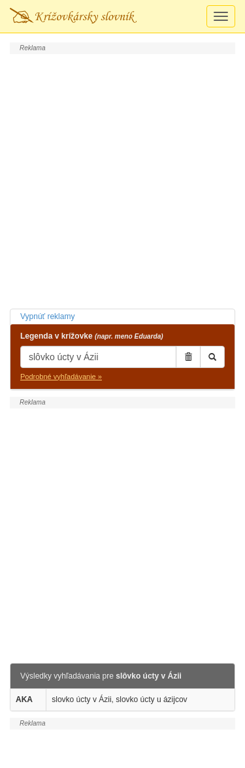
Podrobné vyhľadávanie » (61, 376)
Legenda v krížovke (91, 336)
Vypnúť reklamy (47, 316)
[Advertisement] (122, 179)
